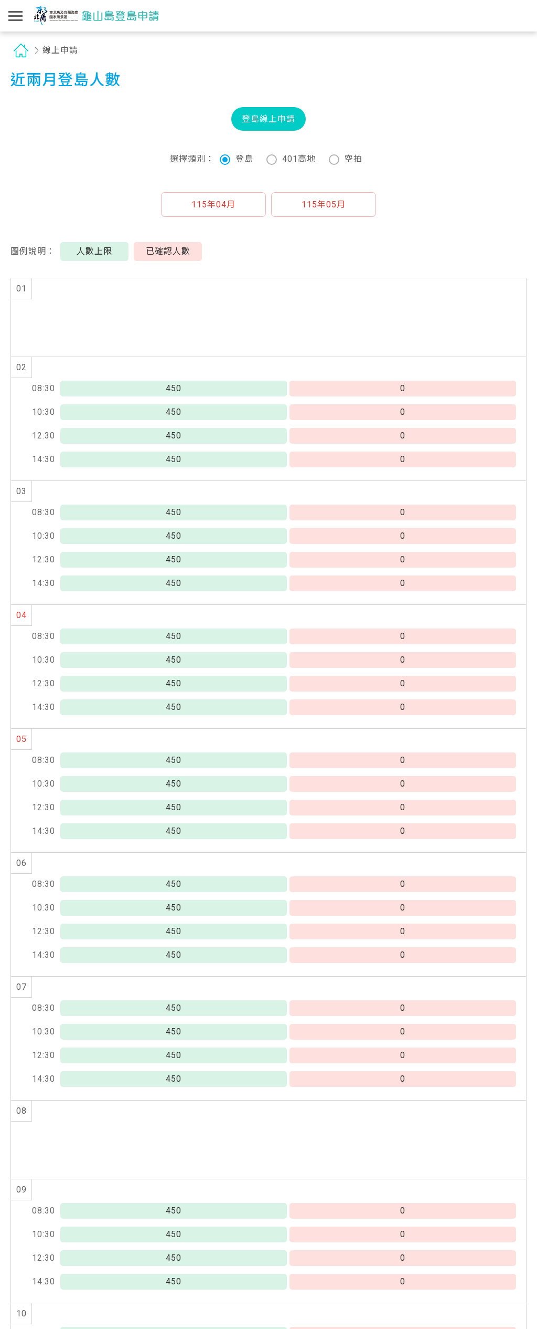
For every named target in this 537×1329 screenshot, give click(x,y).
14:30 (43, 459)
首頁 (20, 50)
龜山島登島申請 (96, 16)
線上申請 (60, 50)
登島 (236, 159)
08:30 (43, 388)
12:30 (43, 436)
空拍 (345, 159)
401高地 (291, 159)
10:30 (43, 412)
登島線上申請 (268, 119)
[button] (213, 204)
